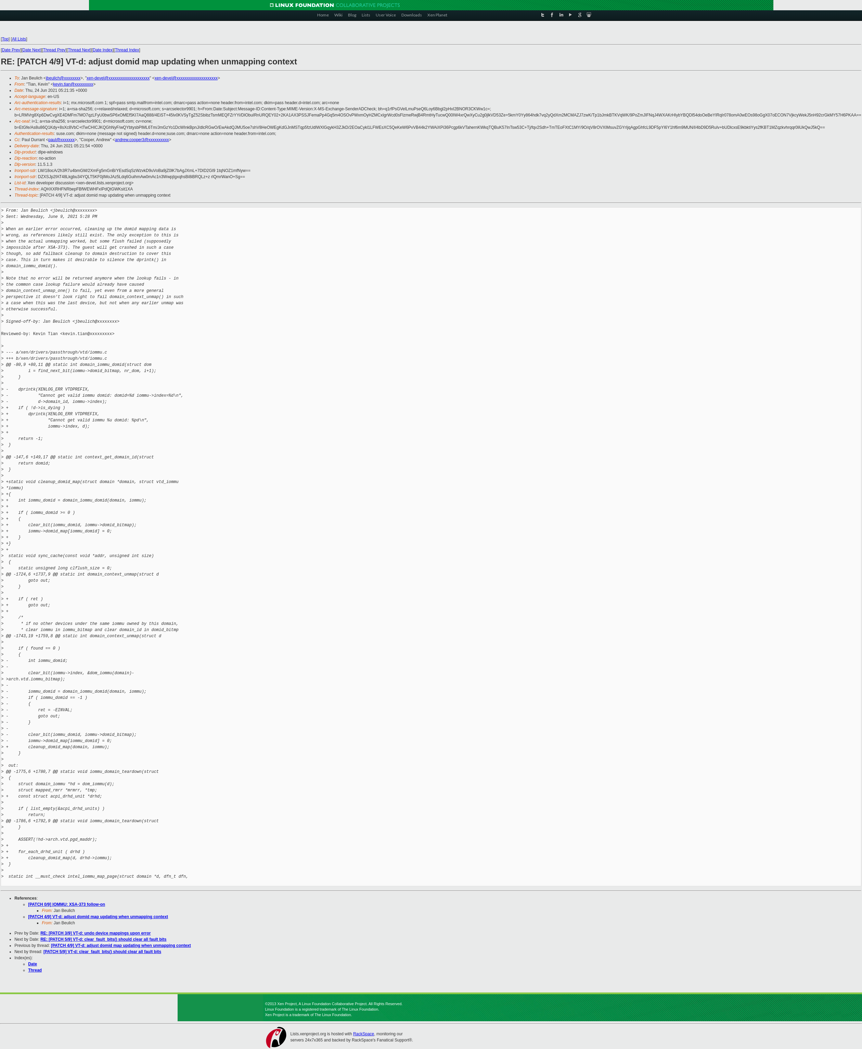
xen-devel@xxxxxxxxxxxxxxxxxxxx (118, 78)
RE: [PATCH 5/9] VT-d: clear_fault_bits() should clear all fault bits (103, 939)
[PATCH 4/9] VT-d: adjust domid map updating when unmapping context (98, 916)
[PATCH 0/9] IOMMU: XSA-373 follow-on (66, 904)
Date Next (32, 50)
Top (5, 39)
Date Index (103, 50)
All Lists (19, 39)
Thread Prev (54, 50)
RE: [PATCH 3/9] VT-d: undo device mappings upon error (95, 933)
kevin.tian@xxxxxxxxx (73, 84)
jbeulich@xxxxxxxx (63, 78)
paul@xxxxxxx (61, 139)
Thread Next (79, 50)
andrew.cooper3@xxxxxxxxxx (142, 139)
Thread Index (127, 50)
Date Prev (11, 50)
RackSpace (363, 1034)
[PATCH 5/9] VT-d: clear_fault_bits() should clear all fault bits (102, 951)
